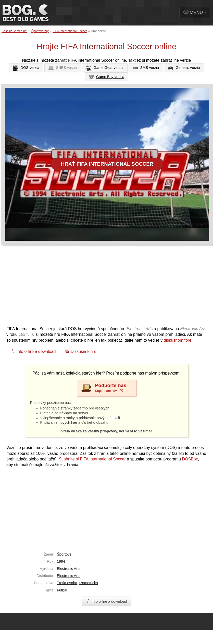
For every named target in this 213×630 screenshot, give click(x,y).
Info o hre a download (106, 601)
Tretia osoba (67, 583)
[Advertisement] (86, 288)
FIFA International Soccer (70, 31)
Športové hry (40, 31)
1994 (61, 561)
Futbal (62, 590)
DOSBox (190, 459)
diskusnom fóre (178, 340)
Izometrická (88, 583)
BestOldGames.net (14, 31)
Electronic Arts (68, 569)
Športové (64, 554)
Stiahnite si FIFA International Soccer (92, 459)
